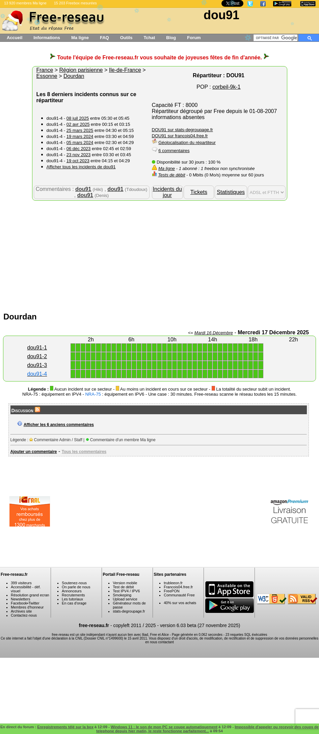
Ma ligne (80, 37)
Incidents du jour (167, 192)
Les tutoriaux (72, 599)
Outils (126, 37)
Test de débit (123, 587)
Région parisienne (81, 70)
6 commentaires (173, 150)
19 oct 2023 (78, 160)
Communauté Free (179, 595)
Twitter (33, 603)
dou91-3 (37, 365)
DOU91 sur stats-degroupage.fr (182, 129)
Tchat (149, 37)
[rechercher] (276, 38)
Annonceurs (72, 591)
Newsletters (20, 599)
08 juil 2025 (78, 118)
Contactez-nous (24, 615)
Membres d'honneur (27, 607)
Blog (171, 37)
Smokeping (122, 595)
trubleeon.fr (173, 583)
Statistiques (231, 192)
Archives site (21, 611)
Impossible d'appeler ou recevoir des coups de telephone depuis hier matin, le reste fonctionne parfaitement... (207, 729)
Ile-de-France (125, 70)
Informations (46, 37)
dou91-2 (37, 356)
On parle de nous (76, 587)
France (44, 70)
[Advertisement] (160, 254)
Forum (194, 37)
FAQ (104, 37)
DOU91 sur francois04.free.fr (180, 135)
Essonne (46, 76)
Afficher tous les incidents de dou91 (81, 166)
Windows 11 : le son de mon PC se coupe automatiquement (164, 727)
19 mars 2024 (80, 136)
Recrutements (73, 595)
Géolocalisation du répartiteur (187, 142)
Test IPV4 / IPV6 (126, 591)
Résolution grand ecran (30, 595)
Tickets (198, 192)
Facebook (19, 603)
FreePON (171, 591)
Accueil (14, 37)
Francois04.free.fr (178, 587)
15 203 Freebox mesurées (75, 3)
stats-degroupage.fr (129, 611)
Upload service (125, 599)
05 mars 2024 (80, 142)
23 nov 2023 (79, 154)
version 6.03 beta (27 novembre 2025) (200, 625)
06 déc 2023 (79, 148)
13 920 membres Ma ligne (25, 3)
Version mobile (125, 583)
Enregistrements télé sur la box (65, 727)
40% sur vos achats (180, 603)
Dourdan (73, 76)
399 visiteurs (21, 583)
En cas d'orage (74, 603)
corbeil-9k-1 (226, 87)
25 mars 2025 (80, 130)
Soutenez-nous (74, 583)
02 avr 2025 (78, 124)
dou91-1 (37, 347)
